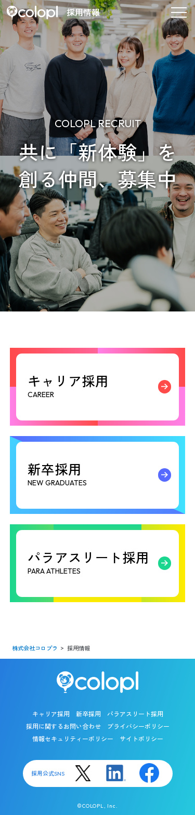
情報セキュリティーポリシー (72, 739)
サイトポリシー (141, 739)
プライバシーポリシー (138, 726)
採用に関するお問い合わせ (63, 726)
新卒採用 (102, 475)
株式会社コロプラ (35, 648)
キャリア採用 (102, 387)
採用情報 (83, 12)
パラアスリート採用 (102, 563)
